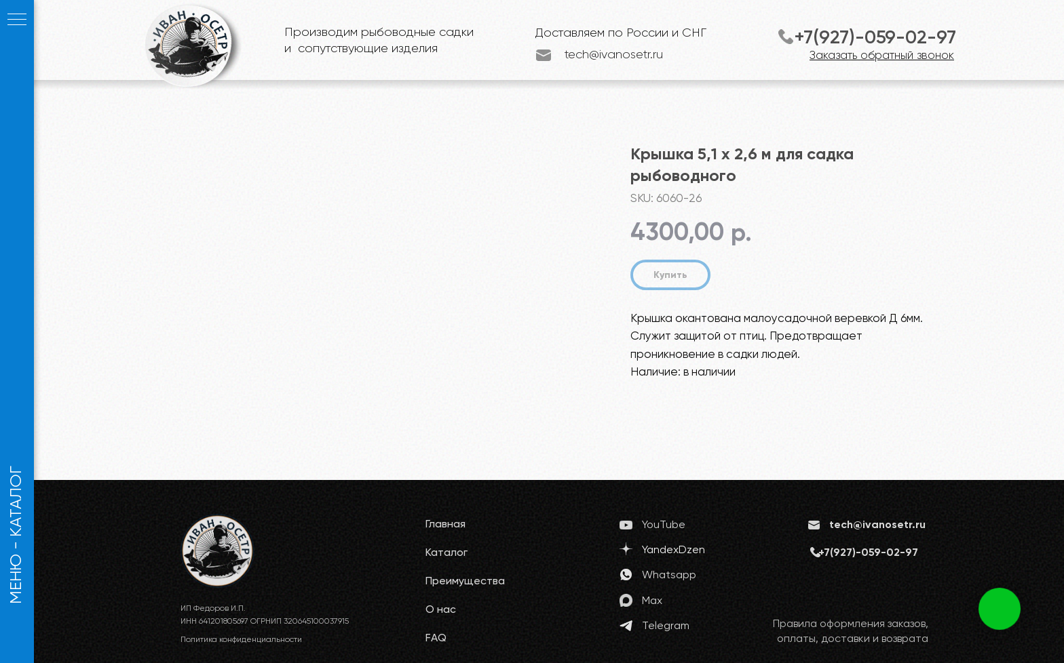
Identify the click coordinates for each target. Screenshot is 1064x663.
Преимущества (465, 581)
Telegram (665, 626)
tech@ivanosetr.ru (614, 55)
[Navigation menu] (16, 20)
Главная (445, 524)
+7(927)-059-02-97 (875, 37)
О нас (440, 610)
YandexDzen (673, 550)
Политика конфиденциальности (241, 640)
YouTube (663, 525)
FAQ (435, 638)
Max (652, 601)
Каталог (446, 553)
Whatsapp (669, 575)
